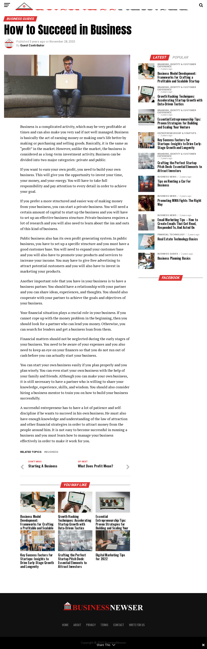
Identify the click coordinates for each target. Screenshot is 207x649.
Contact (118, 625)
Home (65, 625)
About (77, 625)
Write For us (137, 625)
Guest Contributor (32, 45)
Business (52, 452)
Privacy (91, 625)
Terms (104, 625)
